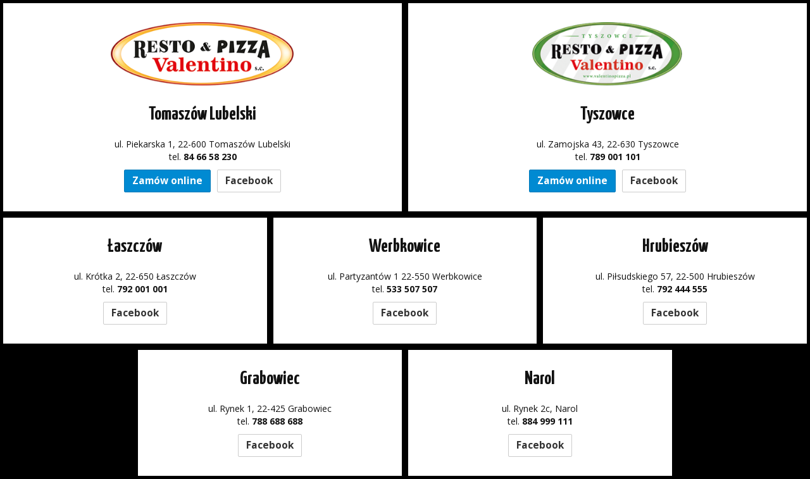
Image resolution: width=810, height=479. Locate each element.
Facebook (249, 180)
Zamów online (167, 180)
